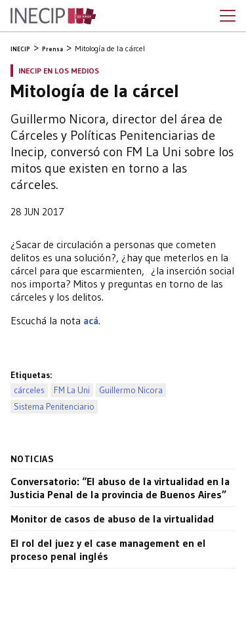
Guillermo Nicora (131, 390)
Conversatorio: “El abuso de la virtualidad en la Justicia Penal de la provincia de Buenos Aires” (120, 488)
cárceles (29, 390)
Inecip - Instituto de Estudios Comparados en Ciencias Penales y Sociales (53, 16)
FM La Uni (72, 390)
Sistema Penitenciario (54, 406)
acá (89, 320)
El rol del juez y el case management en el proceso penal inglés (108, 549)
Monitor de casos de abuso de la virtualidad (112, 518)
